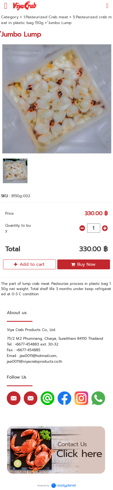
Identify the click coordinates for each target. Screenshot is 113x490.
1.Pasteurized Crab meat (45, 17)
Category (10, 17)
